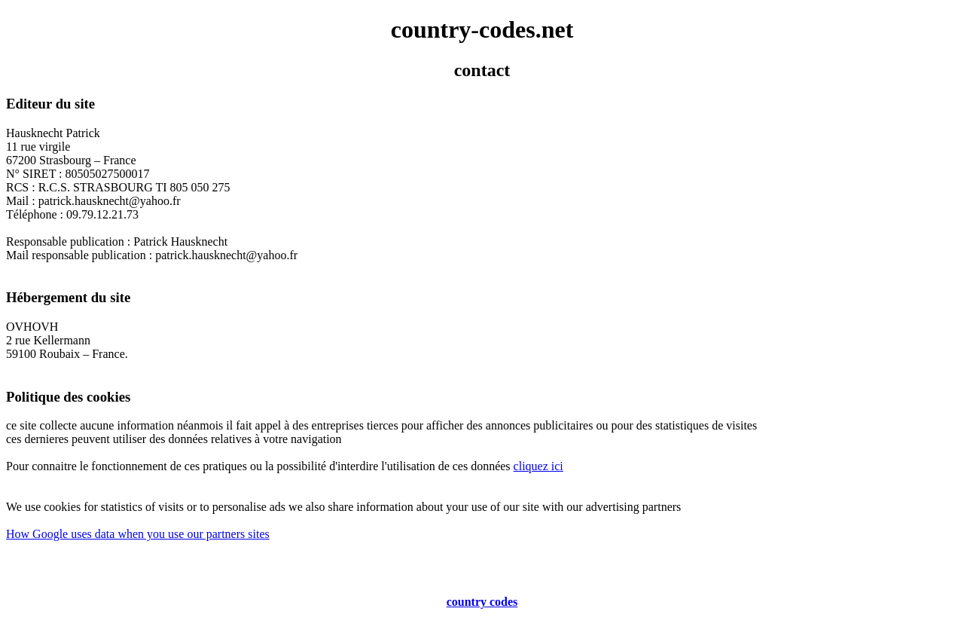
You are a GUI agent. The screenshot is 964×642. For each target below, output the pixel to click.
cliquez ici (538, 466)
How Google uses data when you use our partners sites (138, 533)
